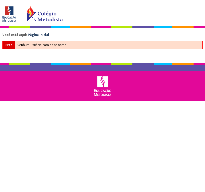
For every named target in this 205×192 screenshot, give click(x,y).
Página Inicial (38, 34)
